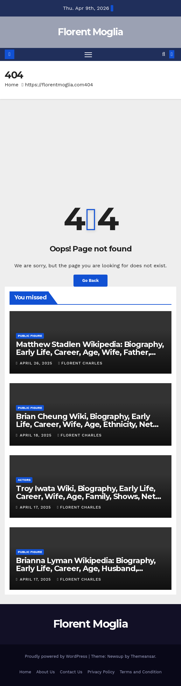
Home (11, 85)
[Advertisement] (90, 146)
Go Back (90, 280)
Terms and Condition (141, 671)
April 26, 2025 (37, 363)
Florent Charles (80, 363)
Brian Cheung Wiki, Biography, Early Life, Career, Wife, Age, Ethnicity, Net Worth (84, 424)
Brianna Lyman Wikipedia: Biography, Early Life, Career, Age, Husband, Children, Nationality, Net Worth (86, 568)
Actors (24, 480)
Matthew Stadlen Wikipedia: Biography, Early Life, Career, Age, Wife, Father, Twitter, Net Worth (90, 352)
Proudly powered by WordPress (57, 656)
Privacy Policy (101, 671)
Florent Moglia (90, 32)
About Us (45, 671)
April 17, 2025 (36, 507)
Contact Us (71, 671)
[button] (163, 54)
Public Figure (30, 335)
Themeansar (143, 656)
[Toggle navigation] (88, 54)
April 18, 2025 (36, 435)
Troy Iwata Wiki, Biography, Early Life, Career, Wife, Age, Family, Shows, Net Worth (85, 496)
